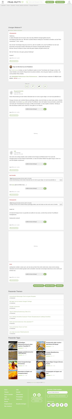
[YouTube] (49, 405)
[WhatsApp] (45, 86)
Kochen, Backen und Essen (16, 30)
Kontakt (18, 392)
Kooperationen (8, 403)
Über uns (6, 399)
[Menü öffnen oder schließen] (3, 2)
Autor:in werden (8, 394)
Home (5, 389)
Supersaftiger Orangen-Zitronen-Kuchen (54, 362)
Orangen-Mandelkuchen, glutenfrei (52, 353)
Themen (6, 392)
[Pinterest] (53, 405)
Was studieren (8, 406)
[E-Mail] (27, 86)
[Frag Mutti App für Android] (39, 395)
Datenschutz (19, 394)
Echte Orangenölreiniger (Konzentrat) (24, 362)
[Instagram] (57, 405)
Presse (6, 401)
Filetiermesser (14, 70)
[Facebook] (33, 86)
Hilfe (17, 389)
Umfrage (59, 285)
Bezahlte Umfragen (21, 403)
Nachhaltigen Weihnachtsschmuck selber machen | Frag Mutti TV (25, 344)
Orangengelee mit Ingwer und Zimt (54, 372)
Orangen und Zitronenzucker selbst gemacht (25, 352)
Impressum (19, 399)
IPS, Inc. (43, 382)
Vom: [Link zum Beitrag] (10, 58)
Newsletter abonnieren (57, 396)
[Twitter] (39, 86)
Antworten (14, 61)
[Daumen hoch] (44, 109)
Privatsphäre (19, 396)
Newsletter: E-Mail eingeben (54, 389)
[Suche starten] (27, 2)
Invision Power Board (34, 382)
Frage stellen (50, 2)
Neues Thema (50, 285)
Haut (23, 102)
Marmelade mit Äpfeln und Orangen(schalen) (25, 372)
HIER (13, 184)
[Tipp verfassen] (60, 2)
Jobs (5, 396)
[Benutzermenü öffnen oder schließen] (69, 2)
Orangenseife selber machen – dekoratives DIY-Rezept (54, 343)
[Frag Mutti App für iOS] (34, 395)
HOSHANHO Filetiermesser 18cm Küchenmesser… (25, 76)
